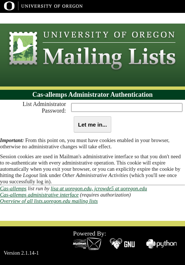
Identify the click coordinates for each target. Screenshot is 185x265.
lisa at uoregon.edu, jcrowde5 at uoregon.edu (99, 188)
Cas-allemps (13, 188)
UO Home (137, 18)
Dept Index (166, 18)
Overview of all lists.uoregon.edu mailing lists (49, 201)
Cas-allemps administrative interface (39, 195)
